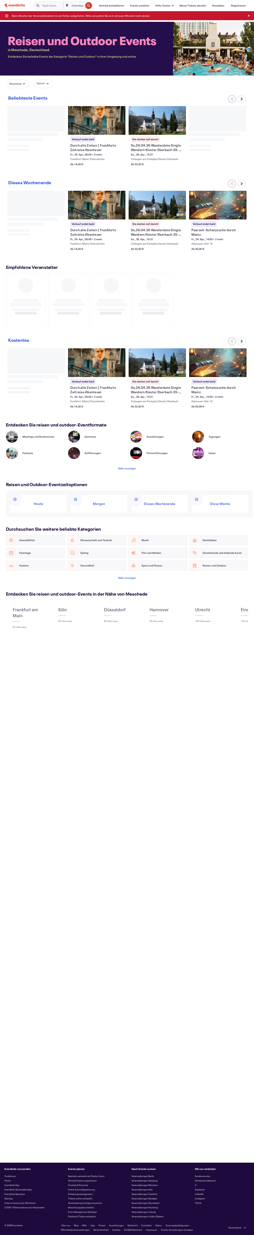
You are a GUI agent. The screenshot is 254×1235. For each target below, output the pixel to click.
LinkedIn (199, 1193)
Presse (101, 1225)
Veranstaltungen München (145, 1185)
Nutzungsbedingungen (177, 1225)
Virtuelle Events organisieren (82, 1180)
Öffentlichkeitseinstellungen (75, 1229)
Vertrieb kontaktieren (205, 1180)
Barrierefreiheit (101, 1229)
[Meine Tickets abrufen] (192, 5)
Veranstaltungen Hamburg (145, 1180)
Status (159, 1225)
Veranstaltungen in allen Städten (148, 1216)
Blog (76, 1225)
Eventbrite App (11, 1185)
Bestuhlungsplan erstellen (81, 1207)
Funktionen (10, 1176)
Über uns (65, 1225)
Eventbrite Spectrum (14, 1193)
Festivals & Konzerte (78, 1185)
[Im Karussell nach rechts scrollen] (242, 99)
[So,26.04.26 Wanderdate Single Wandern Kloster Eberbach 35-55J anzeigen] (157, 120)
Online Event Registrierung (81, 1189)
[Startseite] (14, 5)
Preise (7, 1180)
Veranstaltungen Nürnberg (145, 1207)
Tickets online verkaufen (80, 1198)
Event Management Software (82, 1211)
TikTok (198, 1202)
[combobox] (77, 5)
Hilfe (84, 1225)
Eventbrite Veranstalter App (18, 1189)
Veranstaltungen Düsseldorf (145, 1202)
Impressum (151, 1229)
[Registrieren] (238, 5)
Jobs (92, 1225)
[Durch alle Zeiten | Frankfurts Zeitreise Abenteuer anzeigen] (97, 120)
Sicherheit (132, 1225)
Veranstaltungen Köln (142, 1189)
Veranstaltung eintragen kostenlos (85, 1202)
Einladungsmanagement (80, 1193)
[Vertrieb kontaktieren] (111, 5)
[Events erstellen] (139, 5)
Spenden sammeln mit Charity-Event (86, 1176)
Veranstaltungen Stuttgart (144, 1198)
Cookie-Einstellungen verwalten (177, 1229)
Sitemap (8, 1198)
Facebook (200, 1189)
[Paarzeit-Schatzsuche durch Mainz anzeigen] (218, 205)
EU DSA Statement (133, 1229)
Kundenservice (202, 1176)
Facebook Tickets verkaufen (82, 1216)
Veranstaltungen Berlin (143, 1176)
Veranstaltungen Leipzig (144, 1211)
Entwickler (146, 1225)
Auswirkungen (116, 1225)
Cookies (116, 1229)
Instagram (200, 1198)
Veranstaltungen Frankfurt (144, 1193)
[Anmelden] (218, 5)
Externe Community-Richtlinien (20, 1202)
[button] (164, 5)
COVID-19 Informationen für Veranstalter (24, 1207)
